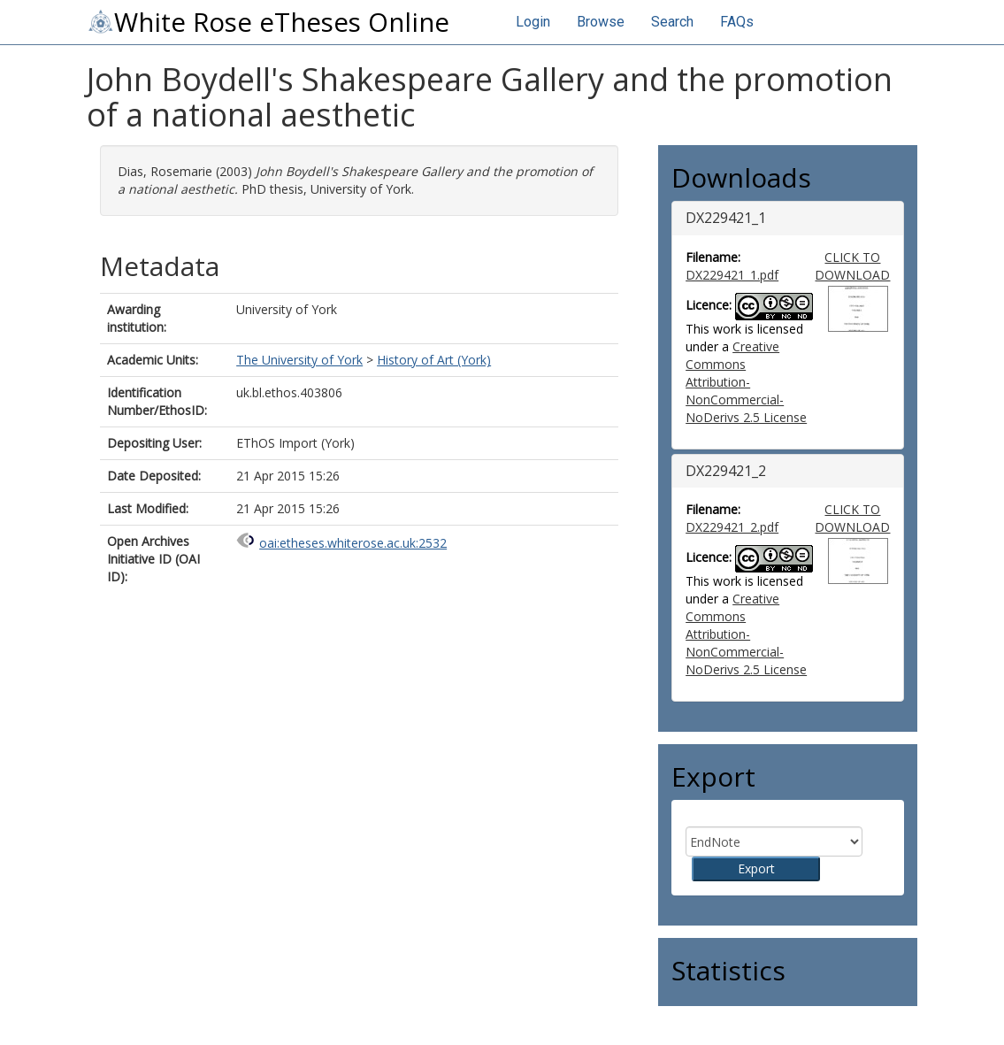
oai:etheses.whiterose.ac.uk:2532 (353, 542)
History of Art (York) (434, 359)
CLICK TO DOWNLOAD (852, 266)
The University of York (299, 359)
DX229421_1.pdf (732, 274)
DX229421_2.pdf (732, 527)
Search (672, 21)
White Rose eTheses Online (268, 22)
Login (533, 21)
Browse (601, 21)
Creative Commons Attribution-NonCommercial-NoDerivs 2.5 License (746, 382)
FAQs (737, 21)
